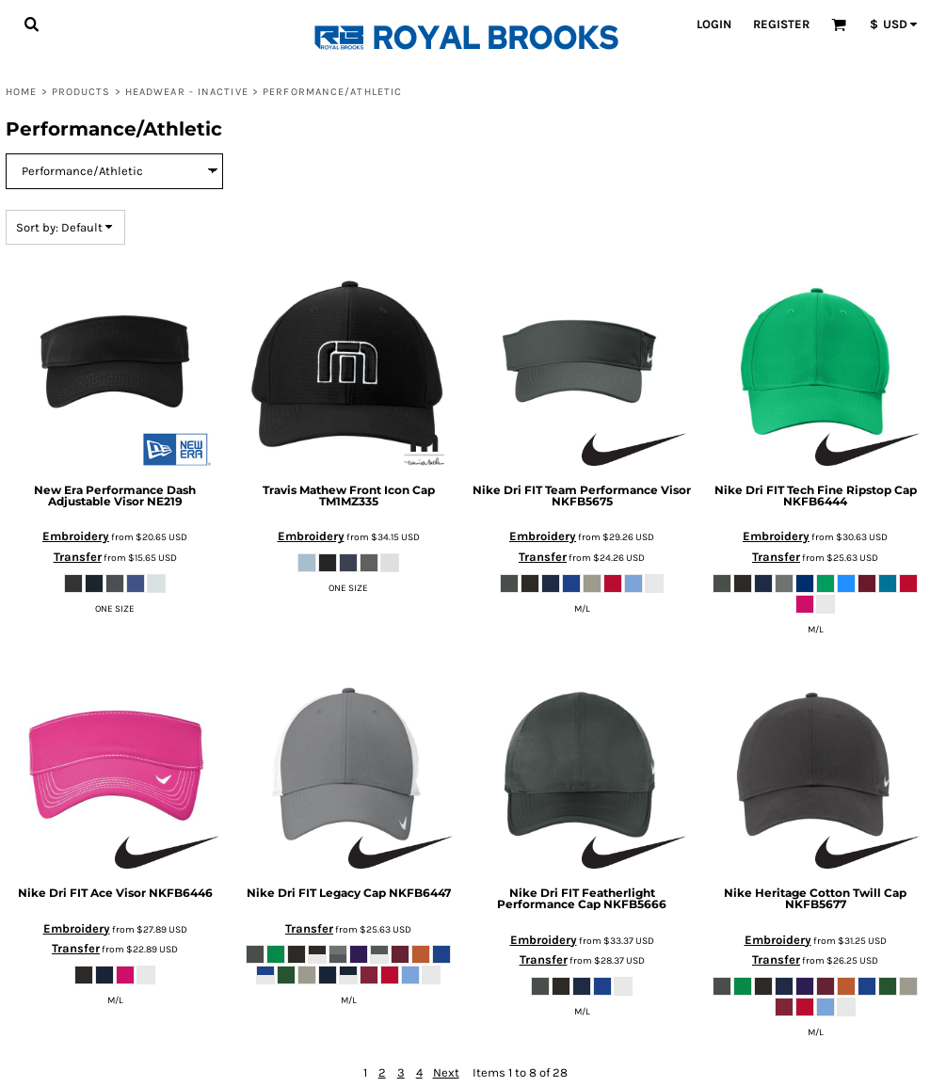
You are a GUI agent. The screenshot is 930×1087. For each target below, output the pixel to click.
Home (21, 92)
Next (446, 1072)
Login (714, 24)
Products (81, 92)
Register (781, 24)
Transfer (78, 557)
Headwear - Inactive (187, 92)
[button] (31, 23)
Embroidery (75, 536)
